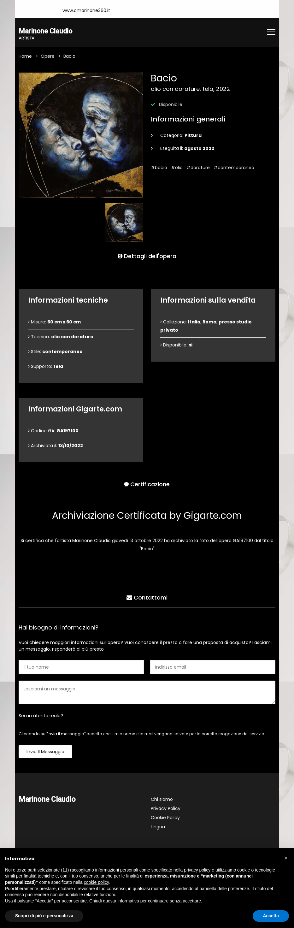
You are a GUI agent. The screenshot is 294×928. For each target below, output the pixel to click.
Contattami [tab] (147, 597)
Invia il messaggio (45, 752)
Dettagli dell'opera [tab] (147, 256)
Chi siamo (162, 800)
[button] (286, 858)
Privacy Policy (165, 809)
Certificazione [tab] (147, 484)
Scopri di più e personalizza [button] (44, 915)
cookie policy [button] (96, 882)
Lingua (158, 827)
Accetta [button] (271, 915)
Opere (48, 57)
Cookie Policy (165, 818)
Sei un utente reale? (41, 716)
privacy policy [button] (197, 869)
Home (25, 57)
